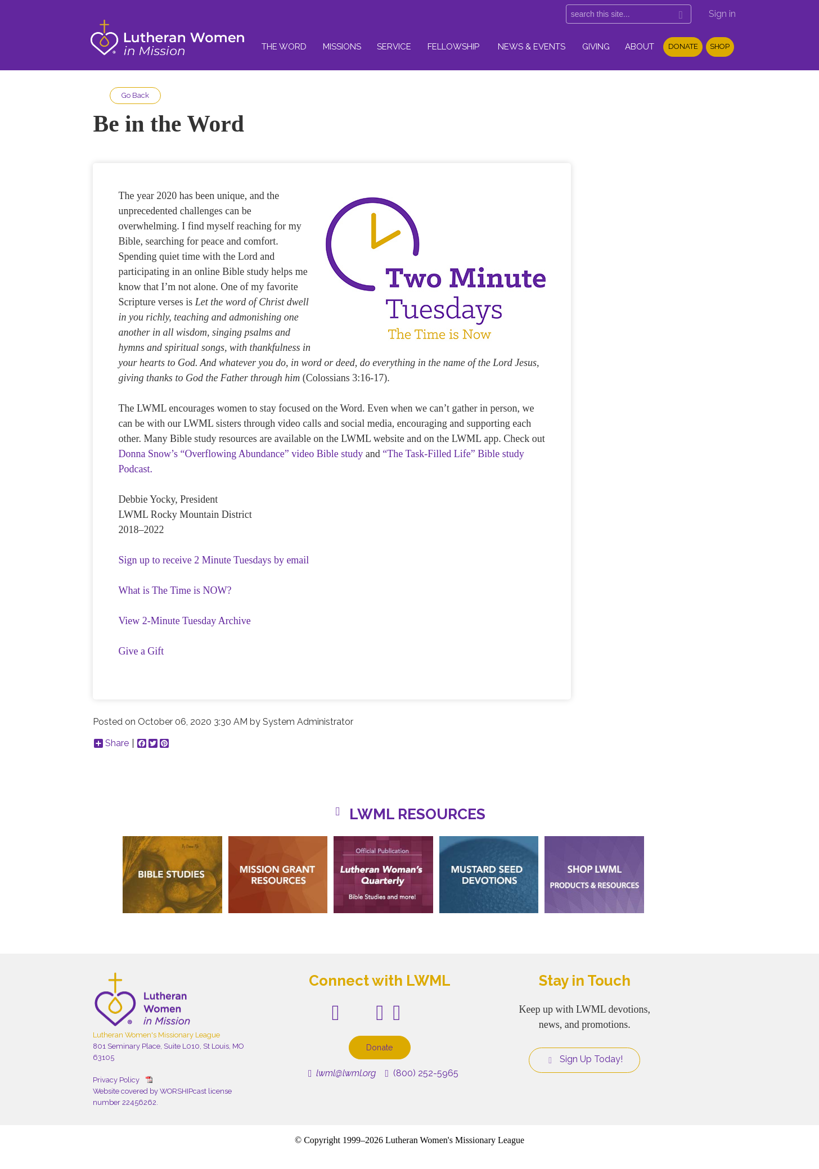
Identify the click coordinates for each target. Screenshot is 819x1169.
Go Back (135, 95)
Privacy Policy (116, 1080)
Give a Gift (141, 651)
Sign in (722, 13)
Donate (683, 46)
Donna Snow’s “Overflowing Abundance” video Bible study (240, 453)
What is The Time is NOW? (174, 590)
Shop (720, 46)
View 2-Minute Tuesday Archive (184, 620)
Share (111, 743)
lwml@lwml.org (342, 1073)
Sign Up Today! (584, 1059)
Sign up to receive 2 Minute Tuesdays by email (213, 560)
